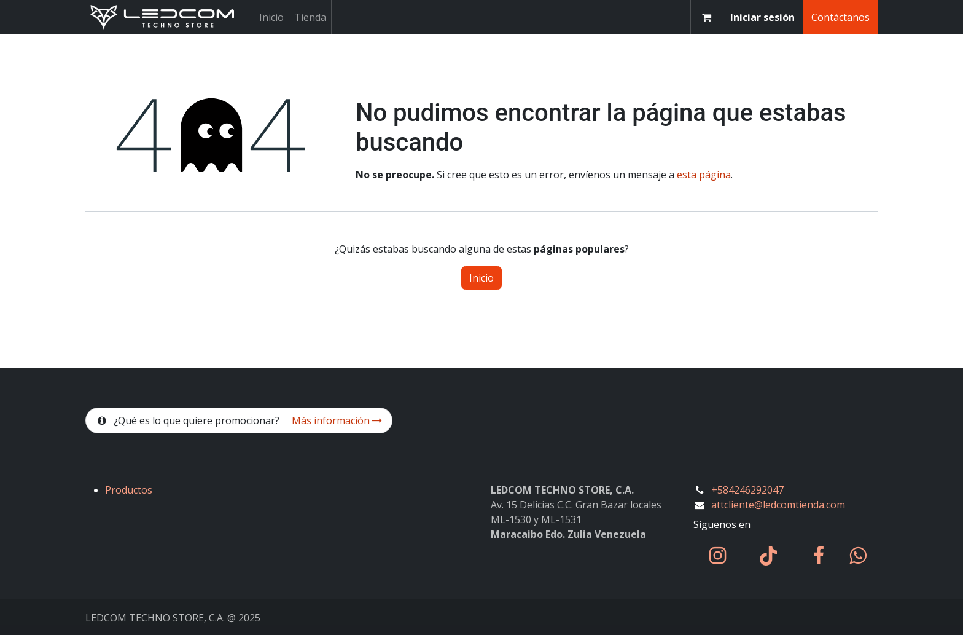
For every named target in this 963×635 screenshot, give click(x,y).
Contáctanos (840, 17)
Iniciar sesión (762, 17)
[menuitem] (271, 17)
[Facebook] (819, 556)
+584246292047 (747, 490)
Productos (128, 490)
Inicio (481, 278)
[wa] (857, 555)
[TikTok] (768, 556)
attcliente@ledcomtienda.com (778, 504)
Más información (337, 420)
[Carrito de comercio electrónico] (706, 17)
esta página (704, 174)
